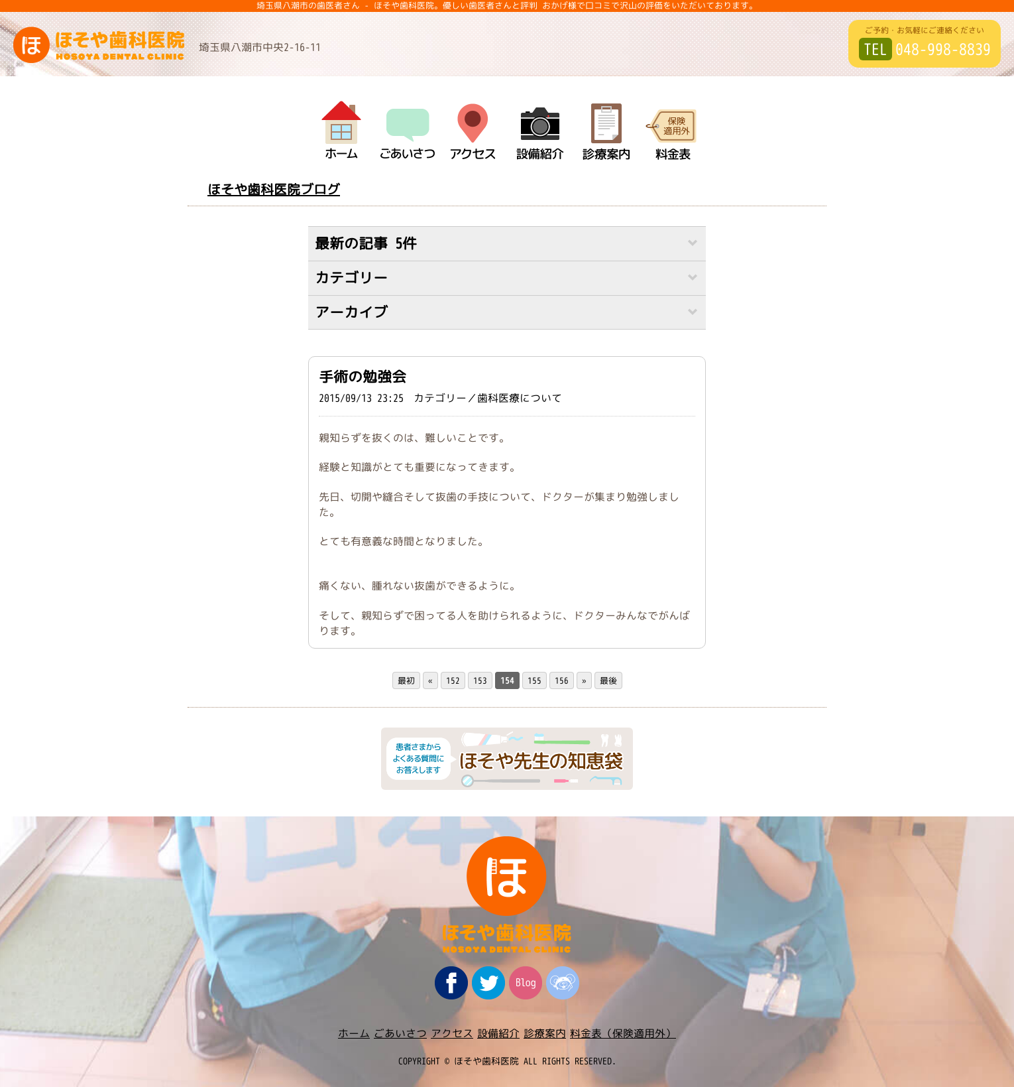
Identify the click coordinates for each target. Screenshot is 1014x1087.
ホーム (354, 1033)
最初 (406, 681)
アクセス (452, 1033)
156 (562, 681)
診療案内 (545, 1033)
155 (534, 681)
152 (453, 681)
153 (480, 681)
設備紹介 (498, 1033)
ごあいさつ (400, 1033)
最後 (608, 681)
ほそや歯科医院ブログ (273, 189)
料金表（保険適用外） (623, 1033)
